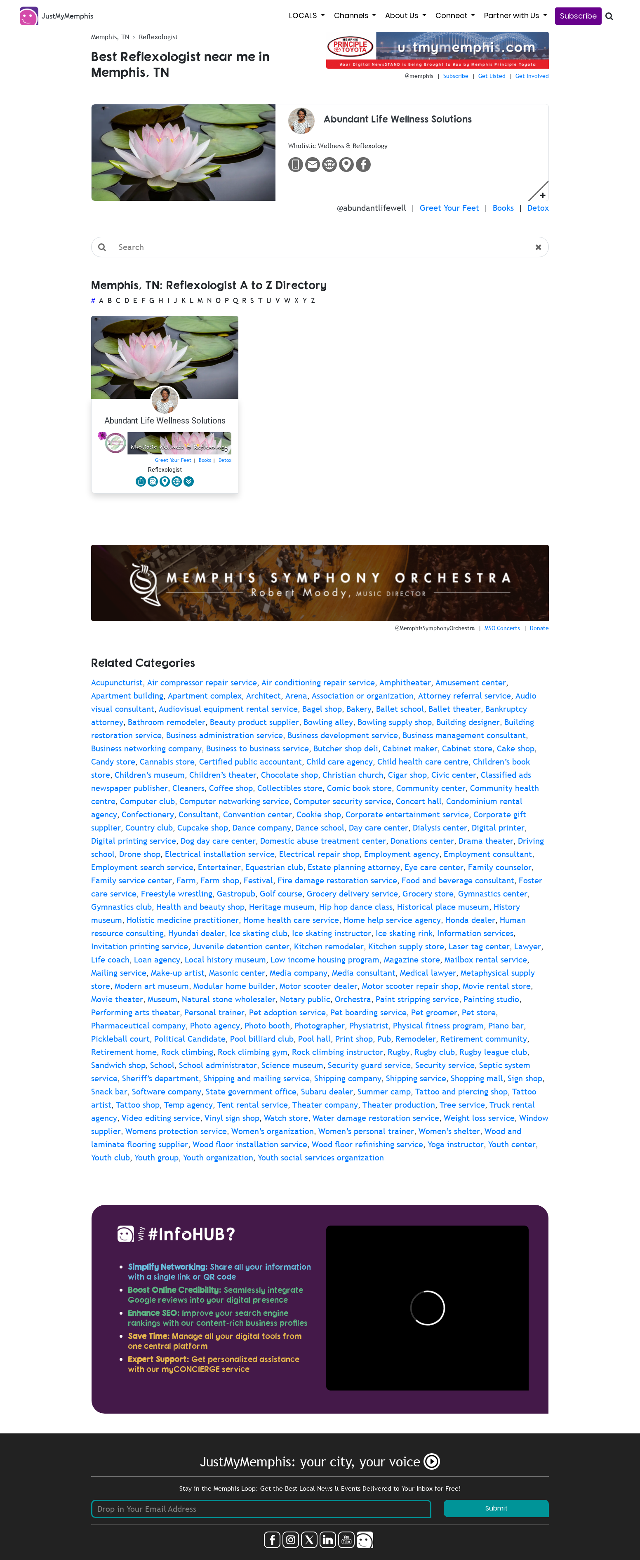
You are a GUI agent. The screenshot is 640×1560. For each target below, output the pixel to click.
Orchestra (353, 999)
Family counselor (500, 867)
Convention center (257, 814)
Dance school (320, 827)
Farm (186, 880)
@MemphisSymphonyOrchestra (435, 628)
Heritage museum (282, 906)
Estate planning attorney (354, 867)
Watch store (286, 1118)
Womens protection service (176, 1131)
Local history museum (225, 959)
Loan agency (157, 959)
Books (503, 207)
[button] (543, 194)
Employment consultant (488, 854)
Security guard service (369, 1065)
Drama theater (486, 840)
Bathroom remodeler (166, 722)
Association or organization (363, 695)
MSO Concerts (502, 628)
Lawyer (527, 946)
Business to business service (257, 748)
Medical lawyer (428, 972)
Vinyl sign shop (232, 1118)
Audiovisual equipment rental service (228, 709)
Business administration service (224, 735)
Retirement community (483, 1038)
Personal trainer (214, 1012)
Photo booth (267, 1025)
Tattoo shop (138, 1104)
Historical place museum (443, 906)
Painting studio (491, 999)
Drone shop (139, 854)
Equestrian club (274, 867)
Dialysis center (440, 827)
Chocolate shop (289, 774)
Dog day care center (218, 840)
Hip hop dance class (356, 906)
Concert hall (419, 801)
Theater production (398, 1104)
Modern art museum (152, 986)
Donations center (422, 840)
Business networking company (146, 748)
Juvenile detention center (241, 946)
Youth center (512, 1144)
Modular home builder (234, 986)
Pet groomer (434, 1012)
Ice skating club (258, 933)
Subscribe (578, 16)
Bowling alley (328, 722)
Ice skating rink (404, 933)
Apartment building (127, 695)
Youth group (156, 1157)
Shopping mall (477, 1078)
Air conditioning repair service (318, 682)
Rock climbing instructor (337, 1052)
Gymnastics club (121, 906)
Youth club (110, 1157)
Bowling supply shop (395, 722)
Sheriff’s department (160, 1078)
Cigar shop (407, 774)
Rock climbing (187, 1052)
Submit (496, 1508)
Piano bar (506, 1025)
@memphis (419, 76)
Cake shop (515, 748)
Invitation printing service (139, 946)
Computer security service (342, 801)
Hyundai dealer (196, 933)
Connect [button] (452, 15)
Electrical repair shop (319, 854)
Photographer (319, 1025)
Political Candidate (190, 1038)
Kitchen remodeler (329, 946)
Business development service (342, 735)
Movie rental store (497, 986)
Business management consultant (464, 735)
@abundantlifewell (371, 207)
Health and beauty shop (200, 906)
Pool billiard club (262, 1038)
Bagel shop (322, 709)
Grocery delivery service (352, 893)
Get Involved (532, 76)
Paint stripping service (417, 999)
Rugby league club (493, 1052)
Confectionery (148, 814)
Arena (296, 695)
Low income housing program (325, 959)
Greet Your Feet (449, 207)
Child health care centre (422, 761)
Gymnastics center (492, 893)
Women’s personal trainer (366, 1131)
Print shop (354, 1038)
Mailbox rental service (486, 959)
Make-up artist (178, 972)
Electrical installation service (220, 854)
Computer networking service (234, 801)
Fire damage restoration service (337, 880)
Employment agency (401, 854)
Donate (539, 628)
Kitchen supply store (406, 946)
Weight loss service (479, 1118)
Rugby (399, 1052)
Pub (384, 1038)
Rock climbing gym (252, 1052)
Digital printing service (133, 840)
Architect (263, 695)
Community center (431, 788)
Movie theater (117, 999)
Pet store (479, 1012)
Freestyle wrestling (176, 893)
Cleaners (188, 788)
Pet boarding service (368, 1012)
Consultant (199, 814)
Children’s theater (222, 774)
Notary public (305, 999)
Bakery (359, 709)
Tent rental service (252, 1104)
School (162, 1065)
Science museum (292, 1065)
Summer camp (384, 1091)
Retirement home (124, 1052)
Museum (162, 999)
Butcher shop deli (345, 748)
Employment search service (142, 867)
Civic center (453, 774)
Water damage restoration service (376, 1118)
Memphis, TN (110, 36)
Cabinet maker (410, 748)
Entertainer (219, 867)
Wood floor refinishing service (367, 1144)
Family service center (131, 880)
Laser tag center (479, 946)
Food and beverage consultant (458, 880)
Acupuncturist (117, 682)
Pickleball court (120, 1038)
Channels (352, 15)
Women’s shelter (449, 1131)
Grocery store (428, 893)
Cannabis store (167, 761)
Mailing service (118, 972)
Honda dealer (470, 920)
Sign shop (525, 1078)
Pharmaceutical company (138, 1025)
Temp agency (188, 1104)
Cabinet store (467, 748)
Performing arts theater (135, 1012)
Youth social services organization (321, 1157)
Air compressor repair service (202, 682)
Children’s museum (150, 774)
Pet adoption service (287, 1012)
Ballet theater (454, 709)
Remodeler (415, 1038)
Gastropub (236, 893)
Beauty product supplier (254, 722)
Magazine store (412, 959)
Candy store (113, 761)
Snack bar (109, 1091)
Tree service (462, 1104)
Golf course (281, 893)
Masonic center (237, 972)
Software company (166, 1091)
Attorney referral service (464, 695)
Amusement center (470, 682)
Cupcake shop (202, 827)
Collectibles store (289, 788)
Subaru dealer (327, 1091)
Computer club (147, 801)
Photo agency (215, 1025)
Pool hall (314, 1038)
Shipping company (347, 1078)
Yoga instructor (456, 1144)
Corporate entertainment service (407, 814)
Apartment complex (205, 695)
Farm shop (219, 880)
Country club (149, 827)
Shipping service (416, 1078)
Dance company (262, 827)
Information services (475, 933)
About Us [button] (402, 15)
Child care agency (339, 761)
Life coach (110, 959)
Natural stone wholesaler (228, 999)
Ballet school (400, 709)
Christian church (353, 774)
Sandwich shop (118, 1065)
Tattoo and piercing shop (461, 1091)
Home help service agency (392, 920)
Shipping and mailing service (256, 1078)
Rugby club (434, 1052)
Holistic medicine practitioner (183, 920)
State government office (251, 1091)
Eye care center (434, 867)
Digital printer (498, 827)
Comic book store (359, 788)
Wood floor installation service (250, 1144)
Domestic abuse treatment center (323, 840)
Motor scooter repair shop (410, 986)
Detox (538, 207)
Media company (298, 972)
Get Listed (492, 76)
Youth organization (218, 1157)
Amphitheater (405, 682)
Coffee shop (231, 788)
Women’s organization (272, 1131)
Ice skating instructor (331, 933)
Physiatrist (368, 1025)
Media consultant (363, 972)
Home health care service (291, 920)
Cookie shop (318, 814)
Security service (445, 1065)
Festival (258, 880)
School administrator (218, 1065)
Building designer (468, 722)
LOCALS (304, 15)
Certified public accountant (250, 761)
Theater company (325, 1104)
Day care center (378, 827)
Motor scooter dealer (319, 986)
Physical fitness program (438, 1025)
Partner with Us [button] (512, 15)
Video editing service (161, 1118)
